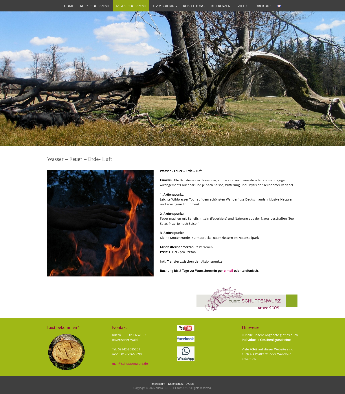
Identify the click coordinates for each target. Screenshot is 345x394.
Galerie (243, 6)
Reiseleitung (194, 6)
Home (69, 6)
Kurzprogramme (95, 6)
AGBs (190, 383)
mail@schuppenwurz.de (130, 363)
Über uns (263, 6)
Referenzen (220, 6)
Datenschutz (176, 383)
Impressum (158, 383)
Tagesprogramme (131, 6)
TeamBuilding (165, 6)
